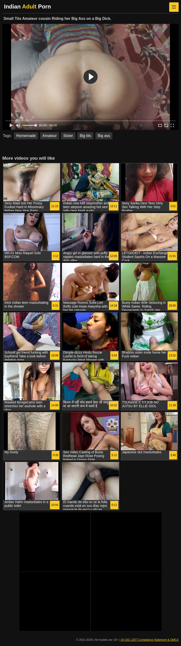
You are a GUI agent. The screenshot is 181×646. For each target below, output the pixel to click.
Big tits (85, 136)
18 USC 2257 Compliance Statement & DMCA (149, 640)
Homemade (26, 136)
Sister (68, 136)
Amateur (49, 136)
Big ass (104, 136)
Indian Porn (27, 6)
